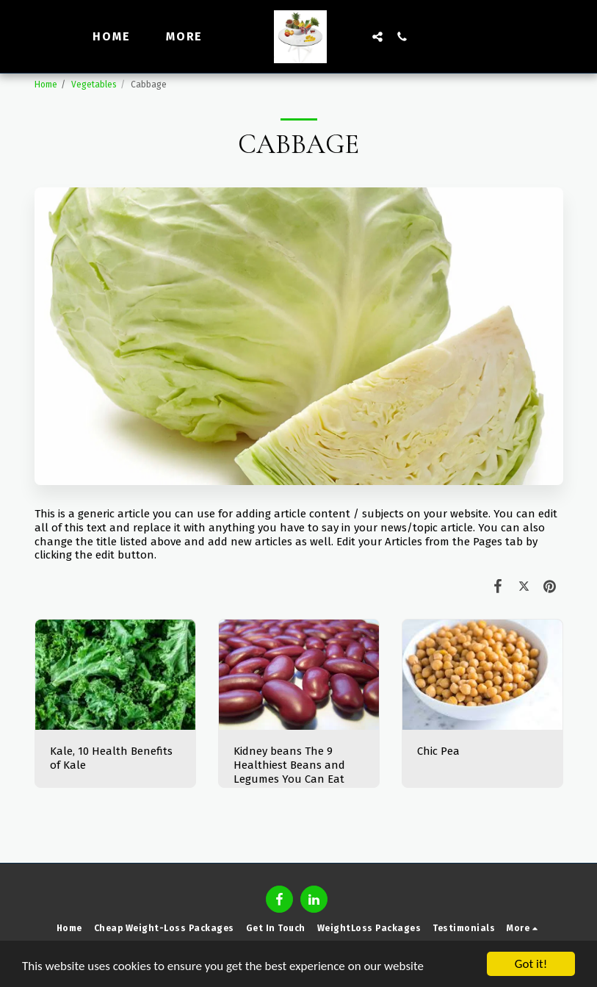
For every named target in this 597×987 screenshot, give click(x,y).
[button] (377, 36)
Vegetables (94, 84)
